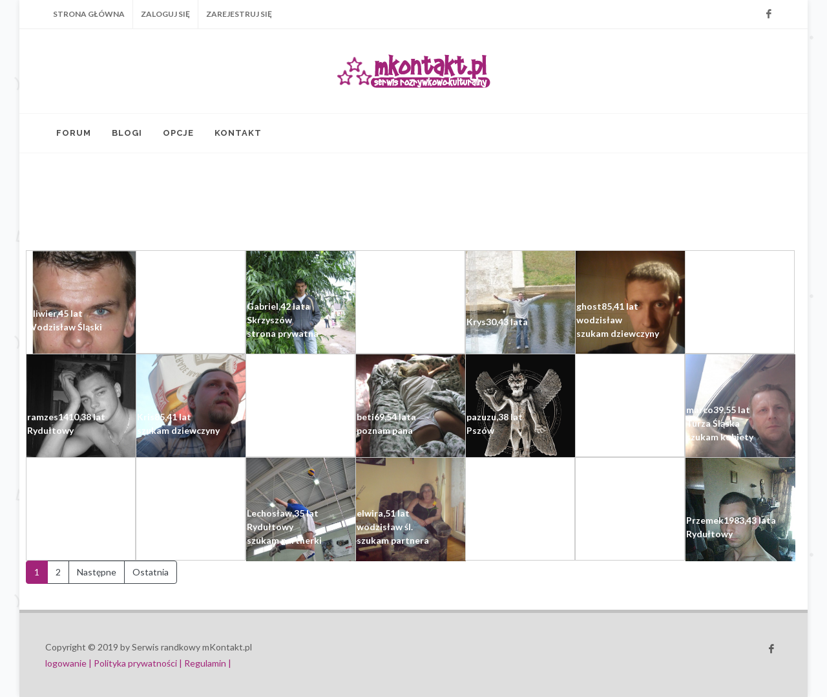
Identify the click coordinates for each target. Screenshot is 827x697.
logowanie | (69, 663)
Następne (96, 571)
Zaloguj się (165, 14)
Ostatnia (150, 571)
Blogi (127, 133)
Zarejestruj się (239, 14)
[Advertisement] (310, 202)
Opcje (178, 133)
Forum (73, 133)
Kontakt (238, 133)
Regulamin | (207, 663)
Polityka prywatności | (138, 663)
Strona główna (89, 14)
